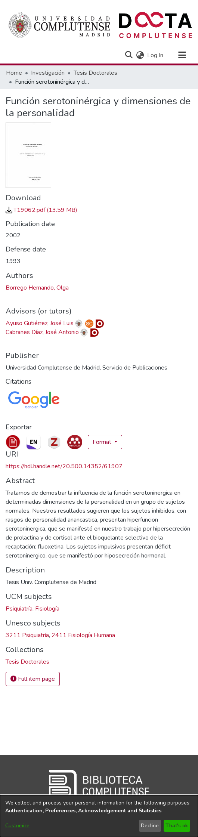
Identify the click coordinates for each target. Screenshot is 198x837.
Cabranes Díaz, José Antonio (42, 332)
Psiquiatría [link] (19, 609)
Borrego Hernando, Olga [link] (37, 288)
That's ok (176, 825)
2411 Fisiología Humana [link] (83, 635)
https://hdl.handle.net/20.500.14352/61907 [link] (64, 466)
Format (103, 442)
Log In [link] (155, 55)
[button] (128, 55)
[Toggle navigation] (181, 55)
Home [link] (14, 73)
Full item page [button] (32, 679)
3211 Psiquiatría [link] (27, 635)
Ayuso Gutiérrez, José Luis (40, 323)
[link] (41, 210)
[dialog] (99, 816)
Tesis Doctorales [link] (95, 73)
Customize (17, 825)
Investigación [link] (48, 73)
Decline (150, 825)
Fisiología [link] (47, 609)
